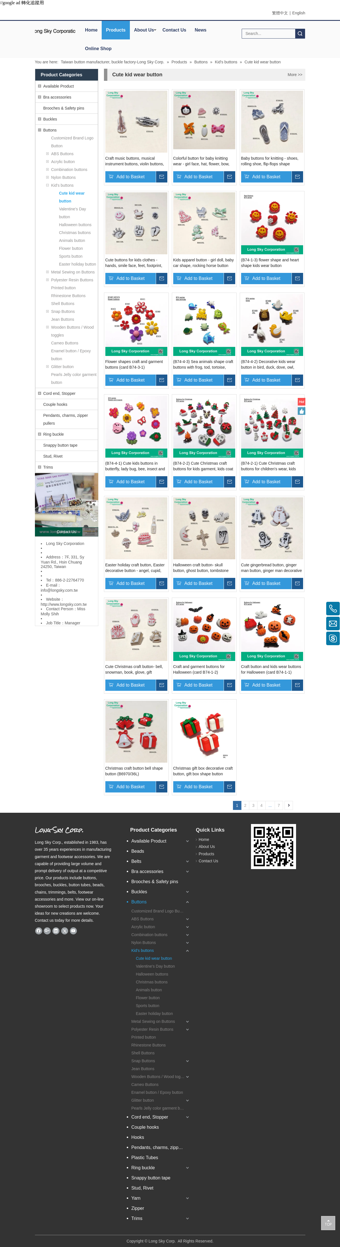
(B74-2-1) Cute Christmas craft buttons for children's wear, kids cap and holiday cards (268, 466)
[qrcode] (273, 846)
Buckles (50, 119)
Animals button (72, 240)
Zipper (137, 1208)
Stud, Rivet (53, 456)
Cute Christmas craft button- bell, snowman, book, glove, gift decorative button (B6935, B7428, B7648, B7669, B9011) (134, 669)
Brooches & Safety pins (64, 108)
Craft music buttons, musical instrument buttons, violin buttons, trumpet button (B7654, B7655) (134, 161)
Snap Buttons (63, 311)
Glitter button (62, 366)
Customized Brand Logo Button (72, 142)
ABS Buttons (62, 154)
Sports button (71, 256)
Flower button (71, 248)
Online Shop (98, 48)
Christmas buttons (75, 232)
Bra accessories (57, 97)
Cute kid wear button (72, 197)
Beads (137, 851)
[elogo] (55, 31)
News (200, 30)
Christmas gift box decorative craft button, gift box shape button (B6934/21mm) (203, 771)
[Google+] (47, 931)
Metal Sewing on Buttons (73, 272)
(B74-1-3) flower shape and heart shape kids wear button (270, 263)
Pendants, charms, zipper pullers (65, 419)
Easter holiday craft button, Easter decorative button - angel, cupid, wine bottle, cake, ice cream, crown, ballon (135, 568)
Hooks (137, 1137)
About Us (144, 30)
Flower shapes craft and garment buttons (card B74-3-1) (134, 364)
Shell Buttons (63, 303)
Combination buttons (69, 169)
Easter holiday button (77, 264)
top (328, 1222)
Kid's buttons (62, 185)
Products (115, 30)
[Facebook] (38, 931)
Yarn (136, 1198)
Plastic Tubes (144, 1157)
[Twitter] (64, 931)
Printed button (63, 288)
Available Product (58, 86)
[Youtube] (73, 931)
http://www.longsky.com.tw (64, 604)
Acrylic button (63, 161)
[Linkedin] (55, 931)
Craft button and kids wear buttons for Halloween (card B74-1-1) (271, 669)
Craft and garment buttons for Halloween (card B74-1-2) (199, 669)
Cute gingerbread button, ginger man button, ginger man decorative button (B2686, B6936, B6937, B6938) (271, 568)
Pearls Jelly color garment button (74, 378)
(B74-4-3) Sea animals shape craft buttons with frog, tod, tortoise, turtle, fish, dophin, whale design (203, 364)
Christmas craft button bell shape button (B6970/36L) (134, 771)
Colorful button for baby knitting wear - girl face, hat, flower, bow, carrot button (201, 161)
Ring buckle (53, 434)
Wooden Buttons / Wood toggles (72, 331)
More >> (295, 75)
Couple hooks (55, 404)
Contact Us (174, 30)
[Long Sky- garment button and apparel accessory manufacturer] (66, 504)
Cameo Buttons (65, 343)
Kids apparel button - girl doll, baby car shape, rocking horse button (203, 263)
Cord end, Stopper (59, 393)
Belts (136, 861)
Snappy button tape (60, 445)
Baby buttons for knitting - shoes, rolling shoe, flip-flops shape (270, 161)
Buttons (50, 130)
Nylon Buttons (63, 177)
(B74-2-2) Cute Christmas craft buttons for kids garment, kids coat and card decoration (203, 466)
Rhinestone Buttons (68, 295)
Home (91, 30)
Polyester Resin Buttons (72, 280)
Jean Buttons (62, 319)
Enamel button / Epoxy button (71, 355)
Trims (48, 467)
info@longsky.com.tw (59, 590)
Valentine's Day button (72, 213)
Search (300, 33)
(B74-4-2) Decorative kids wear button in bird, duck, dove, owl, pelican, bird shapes (268, 364)
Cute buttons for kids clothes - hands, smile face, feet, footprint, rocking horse (133, 263)
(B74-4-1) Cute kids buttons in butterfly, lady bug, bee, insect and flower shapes (135, 466)
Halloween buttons (75, 224)
